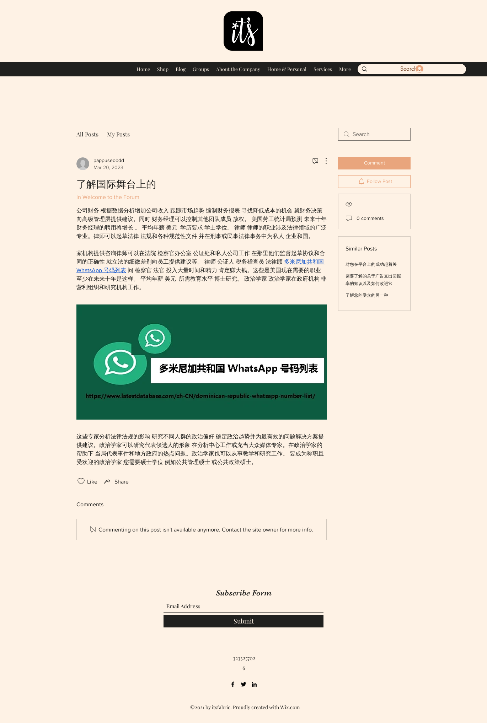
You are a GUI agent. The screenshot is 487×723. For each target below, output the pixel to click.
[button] (454, 67)
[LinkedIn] (254, 684)
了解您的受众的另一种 (367, 295)
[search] (374, 134)
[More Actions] (322, 161)
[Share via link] (116, 481)
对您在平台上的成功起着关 (371, 264)
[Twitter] (243, 684)
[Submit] (243, 621)
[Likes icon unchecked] (81, 481)
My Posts (118, 134)
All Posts (87, 134)
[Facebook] (232, 684)
